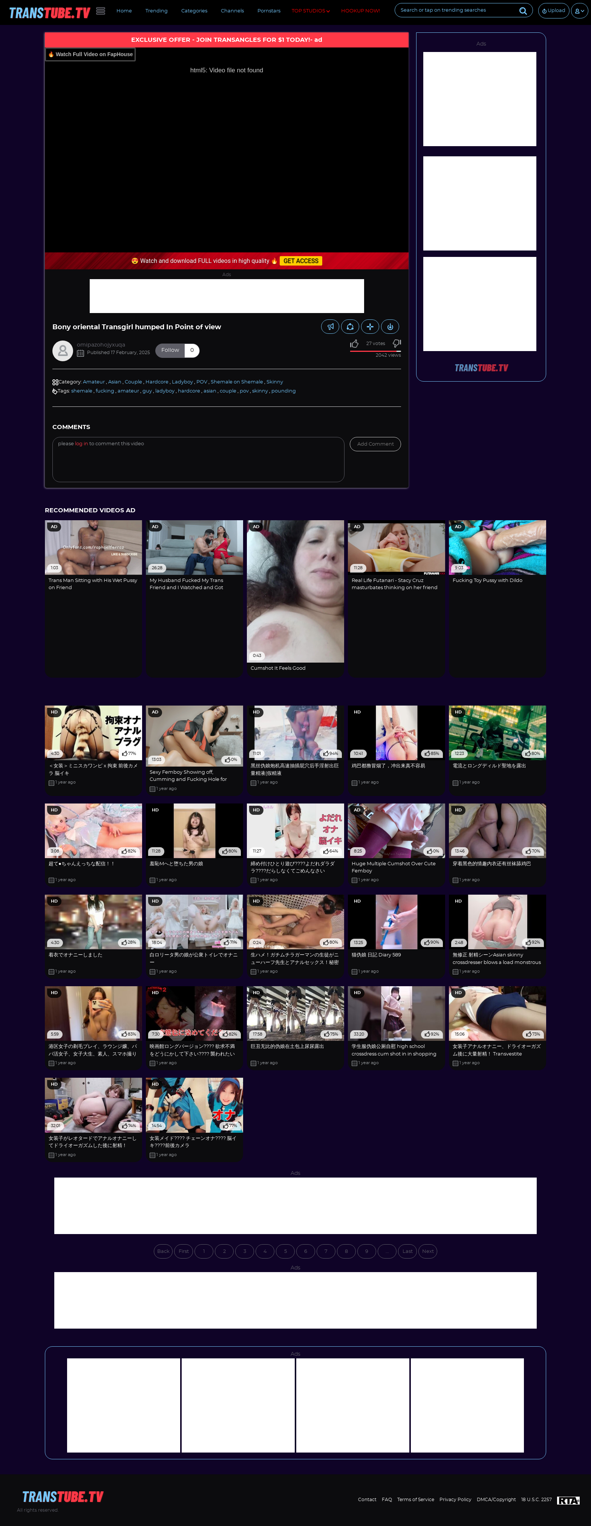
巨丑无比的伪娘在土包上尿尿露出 (287, 1046)
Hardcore (156, 382)
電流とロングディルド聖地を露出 (489, 766)
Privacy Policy (455, 1499)
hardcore (189, 391)
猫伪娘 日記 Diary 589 (376, 955)
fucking (105, 391)
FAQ (387, 1499)
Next (428, 1251)
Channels (232, 11)
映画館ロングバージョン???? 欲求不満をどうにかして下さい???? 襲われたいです (192, 1054)
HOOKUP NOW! (360, 11)
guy (147, 391)
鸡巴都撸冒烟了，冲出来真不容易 (388, 766)
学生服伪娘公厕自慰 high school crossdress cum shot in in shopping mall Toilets (394, 1054)
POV (201, 382)
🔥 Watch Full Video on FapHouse (90, 54)
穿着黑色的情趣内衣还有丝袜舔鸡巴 (492, 864)
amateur (128, 391)
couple (228, 391)
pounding (283, 391)
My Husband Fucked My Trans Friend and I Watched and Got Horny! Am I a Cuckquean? (186, 588)
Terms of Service (415, 1499)
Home (124, 11)
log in (81, 443)
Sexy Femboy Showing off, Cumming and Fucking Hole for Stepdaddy (188, 780)
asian (210, 391)
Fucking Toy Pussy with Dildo (487, 580)
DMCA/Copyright (496, 1499)
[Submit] (523, 10)
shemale (81, 391)
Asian (114, 382)
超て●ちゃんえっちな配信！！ (82, 864)
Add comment (375, 444)
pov (244, 391)
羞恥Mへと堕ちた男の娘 (176, 864)
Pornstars (268, 11)
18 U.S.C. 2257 (536, 1499)
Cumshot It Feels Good (278, 668)
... (387, 1251)
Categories (194, 11)
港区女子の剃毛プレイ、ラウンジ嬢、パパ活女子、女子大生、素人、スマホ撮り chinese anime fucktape (93, 1054)
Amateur (94, 382)
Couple (133, 382)
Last (408, 1251)
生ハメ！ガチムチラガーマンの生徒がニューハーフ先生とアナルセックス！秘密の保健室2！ (295, 962)
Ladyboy (182, 382)
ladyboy (165, 391)
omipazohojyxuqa (101, 345)
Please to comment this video (101, 443)
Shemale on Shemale (237, 382)
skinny (260, 391)
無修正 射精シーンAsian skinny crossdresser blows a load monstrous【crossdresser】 (497, 962)
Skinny (274, 382)
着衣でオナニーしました (76, 955)
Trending (156, 11)
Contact (367, 1499)
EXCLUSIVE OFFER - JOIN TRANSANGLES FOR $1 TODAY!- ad (226, 40)
